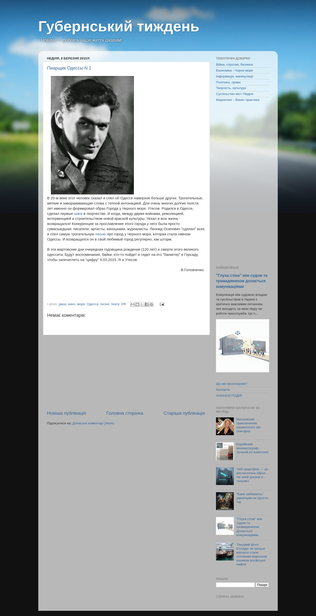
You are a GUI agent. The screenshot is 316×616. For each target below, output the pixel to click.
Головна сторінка (124, 413)
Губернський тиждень (118, 26)
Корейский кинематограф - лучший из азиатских (252, 448)
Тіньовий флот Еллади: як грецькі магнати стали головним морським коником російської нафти (251, 554)
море (81, 304)
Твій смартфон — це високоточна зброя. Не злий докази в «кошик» (252, 475)
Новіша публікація (66, 413)
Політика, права (228, 82)
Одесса (93, 304)
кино (71, 304)
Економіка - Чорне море (234, 70)
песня (104, 304)
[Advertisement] (126, 372)
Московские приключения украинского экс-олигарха (249, 425)
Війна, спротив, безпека (234, 64)
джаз (62, 304)
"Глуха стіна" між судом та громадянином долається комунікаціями (241, 280)
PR (123, 304)
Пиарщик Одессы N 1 (69, 68)
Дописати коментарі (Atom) (93, 423)
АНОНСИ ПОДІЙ (229, 395)
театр (115, 304)
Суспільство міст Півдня (234, 94)
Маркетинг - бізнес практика (237, 100)
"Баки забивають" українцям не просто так (252, 498)
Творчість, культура (231, 88)
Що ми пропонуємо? (231, 384)
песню (100, 234)
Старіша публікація (184, 413)
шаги (78, 214)
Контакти (223, 390)
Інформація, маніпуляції (234, 76)
